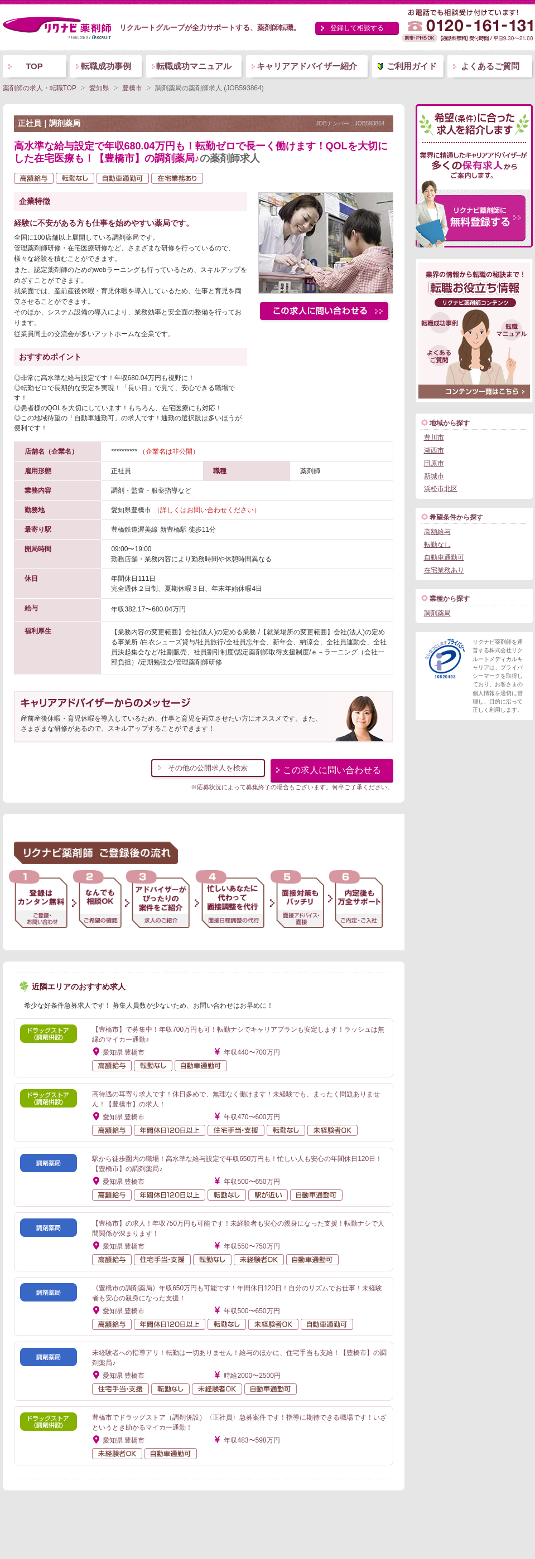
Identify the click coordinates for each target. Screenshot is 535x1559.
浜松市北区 (440, 489)
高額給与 (437, 532)
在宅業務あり (444, 570)
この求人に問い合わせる (332, 770)
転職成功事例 (106, 66)
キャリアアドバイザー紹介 (307, 66)
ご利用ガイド (412, 66)
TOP (34, 66)
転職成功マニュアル (194, 66)
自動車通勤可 (444, 557)
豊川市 (434, 437)
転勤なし (437, 544)
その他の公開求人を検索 (208, 768)
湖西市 (434, 450)
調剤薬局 (437, 613)
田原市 (434, 463)
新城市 (434, 476)
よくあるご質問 (490, 66)
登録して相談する (357, 28)
